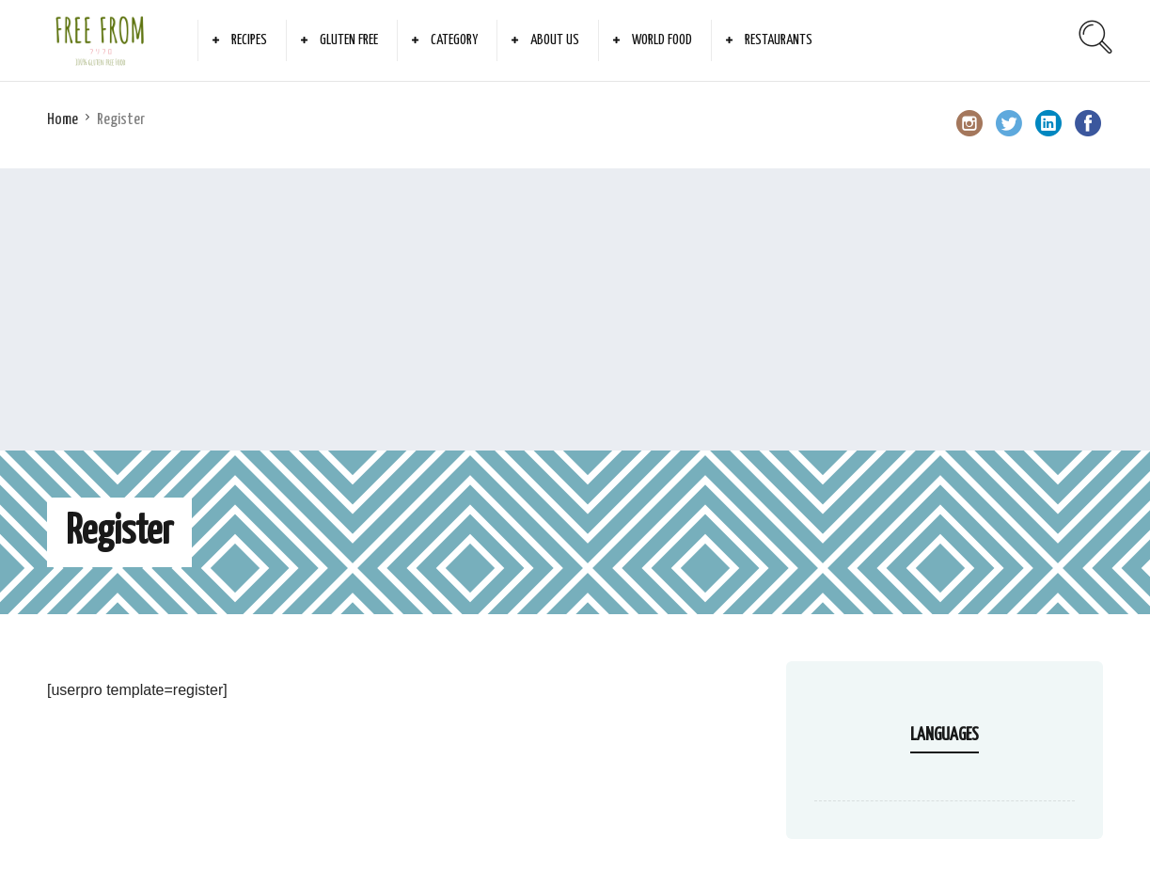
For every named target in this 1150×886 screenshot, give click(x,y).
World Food (662, 40)
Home (62, 120)
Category (454, 40)
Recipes (249, 40)
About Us (554, 40)
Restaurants (778, 40)
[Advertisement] (575, 309)
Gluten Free (349, 40)
